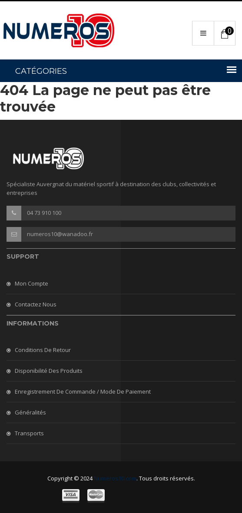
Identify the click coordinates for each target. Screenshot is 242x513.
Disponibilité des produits (49, 371)
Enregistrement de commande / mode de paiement (83, 391)
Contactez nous (35, 304)
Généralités (30, 412)
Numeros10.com (115, 478)
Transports (29, 433)
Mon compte (31, 283)
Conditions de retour (43, 350)
